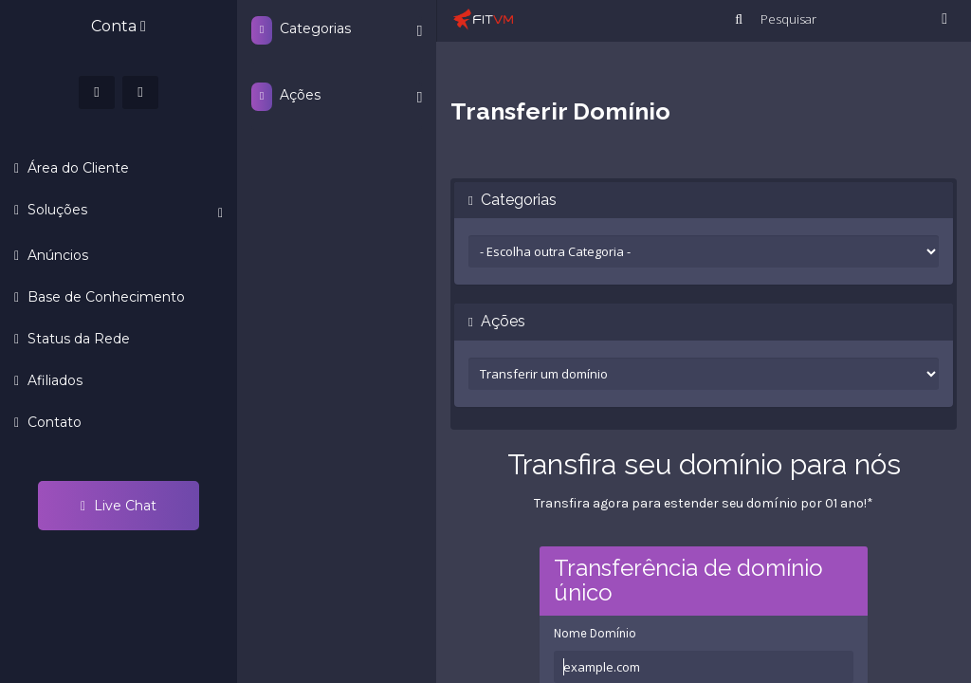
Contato (53, 422)
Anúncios (56, 255)
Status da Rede (77, 338)
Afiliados (53, 380)
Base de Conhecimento (104, 296)
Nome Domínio (595, 633)
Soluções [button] (123, 210)
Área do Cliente (76, 167)
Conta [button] (118, 26)
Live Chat (118, 505)
